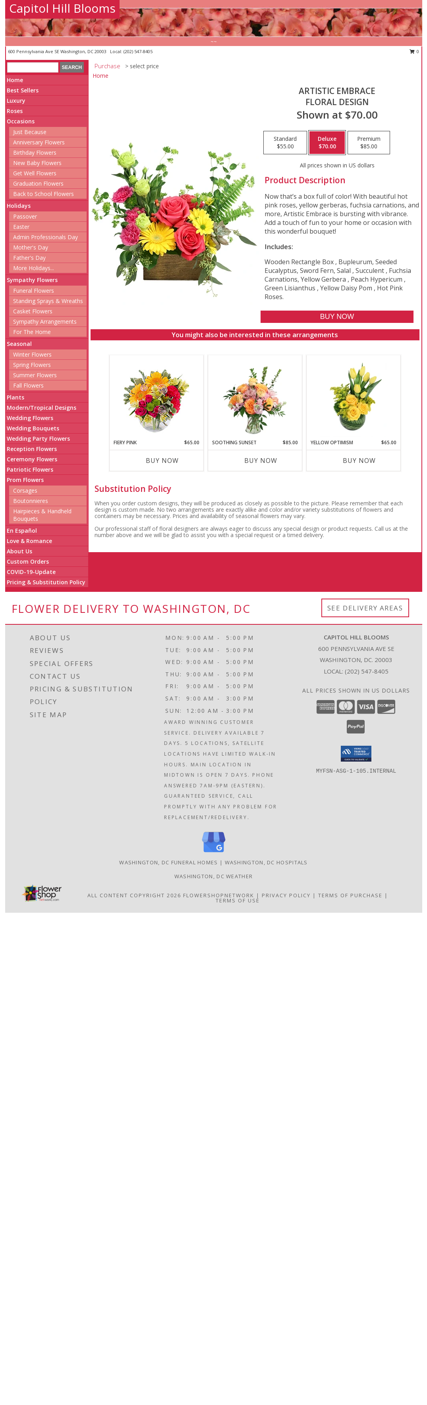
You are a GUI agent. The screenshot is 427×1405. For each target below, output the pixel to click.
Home (15, 80)
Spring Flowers (32, 365)
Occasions (21, 121)
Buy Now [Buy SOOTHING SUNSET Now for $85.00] (260, 460)
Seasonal (19, 343)
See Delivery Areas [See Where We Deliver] (365, 607)
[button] (356, 754)
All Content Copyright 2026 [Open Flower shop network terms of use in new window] (134, 895)
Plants (15, 397)
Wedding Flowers (30, 418)
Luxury (16, 100)
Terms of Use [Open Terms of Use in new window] (238, 900)
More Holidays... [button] (33, 268)
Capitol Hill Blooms (62, 8)
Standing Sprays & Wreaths (48, 301)
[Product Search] (32, 67)
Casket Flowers (32, 311)
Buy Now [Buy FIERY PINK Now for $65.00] (162, 460)
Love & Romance (29, 541)
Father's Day (29, 257)
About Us (19, 551)
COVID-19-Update (31, 572)
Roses (15, 111)
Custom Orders (28, 561)
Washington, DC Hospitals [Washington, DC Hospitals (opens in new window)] (266, 862)
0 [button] (414, 51)
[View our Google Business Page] (213, 852)
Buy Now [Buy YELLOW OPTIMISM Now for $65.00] (359, 460)
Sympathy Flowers (32, 280)
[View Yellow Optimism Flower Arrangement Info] (353, 397)
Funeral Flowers (33, 290)
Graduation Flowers (38, 183)
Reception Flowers (32, 449)
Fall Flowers (28, 385)
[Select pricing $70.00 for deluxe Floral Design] (327, 142)
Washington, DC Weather (213, 876)
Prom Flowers (25, 480)
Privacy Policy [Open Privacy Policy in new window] (286, 895)
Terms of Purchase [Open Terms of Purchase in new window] (350, 895)
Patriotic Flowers (30, 469)
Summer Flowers (35, 375)
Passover (25, 216)
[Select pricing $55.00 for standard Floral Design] (285, 142)
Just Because (29, 132)
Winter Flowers (32, 354)
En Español (22, 530)
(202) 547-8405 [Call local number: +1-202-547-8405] (138, 51)
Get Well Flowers (34, 173)
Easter (21, 226)
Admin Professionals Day (45, 237)
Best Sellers (23, 90)
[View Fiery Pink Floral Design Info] (156, 397)
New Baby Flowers (37, 163)
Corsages (25, 490)
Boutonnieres (30, 501)
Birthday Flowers (34, 152)
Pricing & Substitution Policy (46, 582)
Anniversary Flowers (39, 142)
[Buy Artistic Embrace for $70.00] (337, 317)
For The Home (32, 332)
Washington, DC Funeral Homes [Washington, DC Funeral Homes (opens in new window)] (168, 862)
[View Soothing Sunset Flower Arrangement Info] (255, 397)
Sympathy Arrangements (45, 321)
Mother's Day (30, 247)
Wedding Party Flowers (38, 438)
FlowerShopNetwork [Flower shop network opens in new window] (218, 895)
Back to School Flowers (43, 194)
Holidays (19, 205)
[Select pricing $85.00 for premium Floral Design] (369, 142)
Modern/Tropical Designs (41, 407)
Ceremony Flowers (32, 459)
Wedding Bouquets (33, 428)
